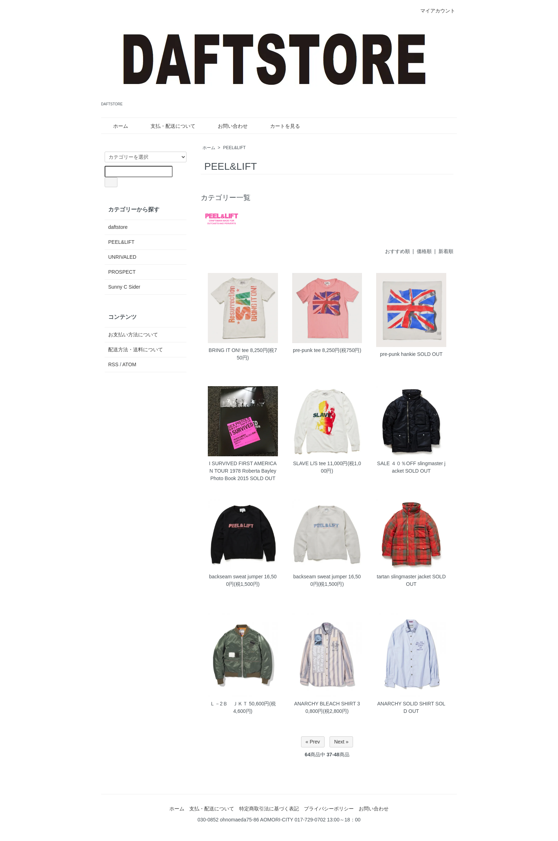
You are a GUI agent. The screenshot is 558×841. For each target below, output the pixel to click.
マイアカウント (434, 11)
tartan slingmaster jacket (404, 576)
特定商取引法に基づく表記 (269, 808)
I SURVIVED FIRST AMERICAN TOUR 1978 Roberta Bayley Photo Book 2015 (243, 471)
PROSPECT (122, 272)
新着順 (445, 251)
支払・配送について (167, 126)
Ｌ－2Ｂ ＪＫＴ (229, 703)
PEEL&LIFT (234, 147)
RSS (113, 364)
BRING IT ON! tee (229, 350)
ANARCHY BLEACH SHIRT (325, 703)
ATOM (129, 364)
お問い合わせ (227, 126)
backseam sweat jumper (236, 576)
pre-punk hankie (398, 354)
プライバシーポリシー (329, 808)
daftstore (117, 227)
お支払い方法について (133, 334)
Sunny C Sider (124, 287)
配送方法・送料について (135, 349)
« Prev (313, 742)
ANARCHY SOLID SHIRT (405, 703)
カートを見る (280, 126)
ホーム (115, 126)
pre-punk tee (307, 350)
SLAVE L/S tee (309, 463)
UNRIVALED (122, 257)
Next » (341, 742)
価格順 (424, 251)
